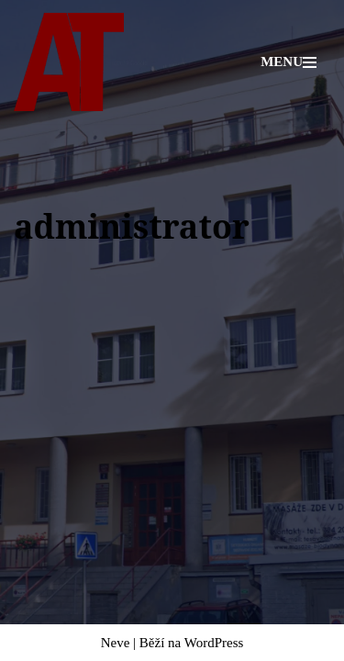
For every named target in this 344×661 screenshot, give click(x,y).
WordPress (214, 642)
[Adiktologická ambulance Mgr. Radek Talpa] (69, 62)
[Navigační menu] (288, 62)
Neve (115, 642)
